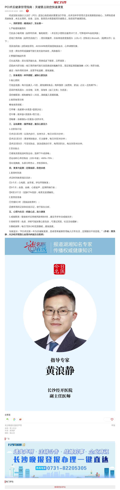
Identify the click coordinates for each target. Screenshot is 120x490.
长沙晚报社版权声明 (13, 425)
